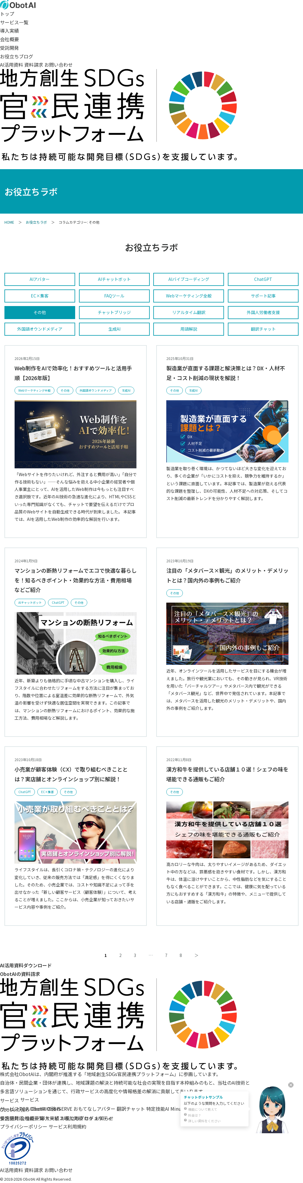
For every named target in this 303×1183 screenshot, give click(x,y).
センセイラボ (201, 1108)
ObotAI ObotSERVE (51, 1108)
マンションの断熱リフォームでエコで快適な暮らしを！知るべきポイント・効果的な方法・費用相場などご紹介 (75, 579)
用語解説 (188, 329)
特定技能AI (157, 1108)
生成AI (114, 329)
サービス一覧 (14, 22)
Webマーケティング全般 (189, 296)
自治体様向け (231, 1108)
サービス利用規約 (67, 1126)
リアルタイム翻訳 (188, 312)
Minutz (178, 1108)
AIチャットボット (114, 279)
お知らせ (104, 1118)
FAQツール (114, 296)
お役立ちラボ (36, 222)
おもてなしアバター (94, 1108)
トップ (7, 13)
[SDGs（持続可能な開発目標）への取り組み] (118, 156)
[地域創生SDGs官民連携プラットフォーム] (118, 1065)
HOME (9, 222)
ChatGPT (263, 279)
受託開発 (9, 47)
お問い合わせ (58, 64)
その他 (39, 312)
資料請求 (33, 64)
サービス (9, 1100)
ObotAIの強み (15, 1109)
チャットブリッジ (114, 312)
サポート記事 (263, 296)
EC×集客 (40, 296)
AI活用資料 (11, 64)
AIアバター (40, 279)
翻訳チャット (263, 329)
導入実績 (9, 30)
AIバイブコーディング (188, 279)
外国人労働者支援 (263, 312)
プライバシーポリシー (23, 1126)
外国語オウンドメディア (39, 329)
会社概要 (9, 39)
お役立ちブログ (16, 56)
